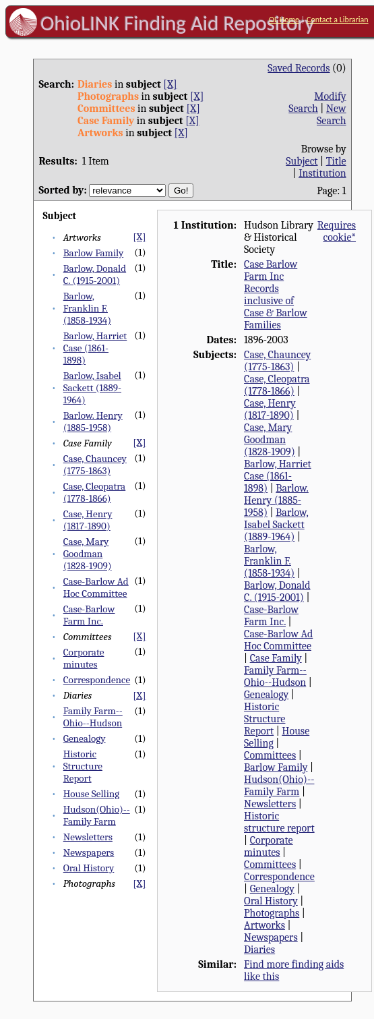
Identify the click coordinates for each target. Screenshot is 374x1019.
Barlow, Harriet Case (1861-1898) (95, 348)
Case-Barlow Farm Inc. (89, 615)
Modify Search (317, 102)
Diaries (259, 949)
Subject (301, 161)
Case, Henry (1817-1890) (88, 520)
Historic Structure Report (82, 766)
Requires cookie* (336, 231)
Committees (270, 755)
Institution (322, 173)
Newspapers (89, 852)
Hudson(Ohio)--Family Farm (96, 815)
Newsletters (88, 837)
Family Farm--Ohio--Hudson (93, 717)
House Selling (91, 794)
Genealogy (84, 738)
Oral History (89, 868)
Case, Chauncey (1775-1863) (95, 465)
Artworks (264, 925)
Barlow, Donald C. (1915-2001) (94, 274)
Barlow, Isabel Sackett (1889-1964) (92, 388)
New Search (331, 115)
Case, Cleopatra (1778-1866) (94, 492)
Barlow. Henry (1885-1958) (93, 421)
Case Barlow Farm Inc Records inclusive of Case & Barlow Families (275, 294)
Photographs (271, 913)
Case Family (276, 658)
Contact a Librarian (338, 19)
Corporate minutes (83, 658)
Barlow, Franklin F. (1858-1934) (87, 308)
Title (336, 161)
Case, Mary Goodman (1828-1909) (87, 553)
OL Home (284, 19)
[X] (170, 84)
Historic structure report (279, 822)
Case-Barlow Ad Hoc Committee (96, 587)
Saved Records (299, 68)
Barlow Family (93, 253)
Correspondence (96, 680)
